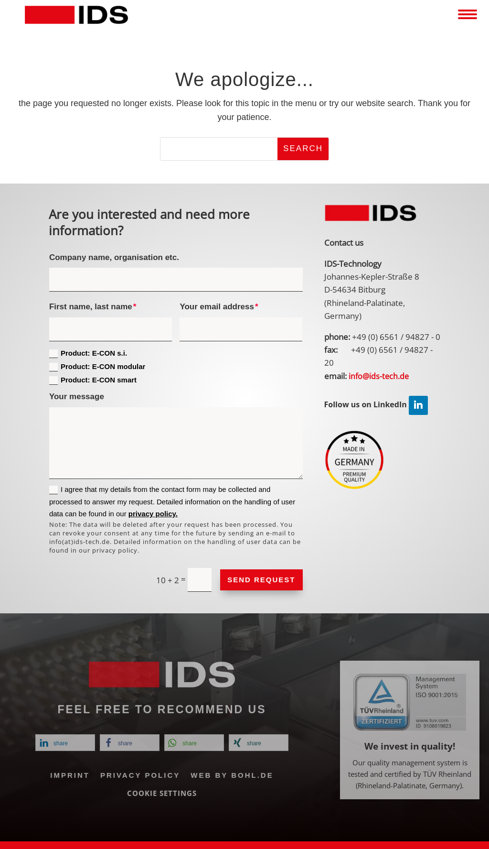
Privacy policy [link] (140, 775)
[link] (76, 15)
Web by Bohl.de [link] (232, 775)
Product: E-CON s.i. (88, 353)
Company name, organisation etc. (114, 257)
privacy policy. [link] (153, 514)
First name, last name (90, 306)
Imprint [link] (70, 775)
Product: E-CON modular (97, 366)
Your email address (217, 306)
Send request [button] (261, 580)
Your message (76, 396)
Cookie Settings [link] (162, 793)
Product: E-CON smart (93, 380)
